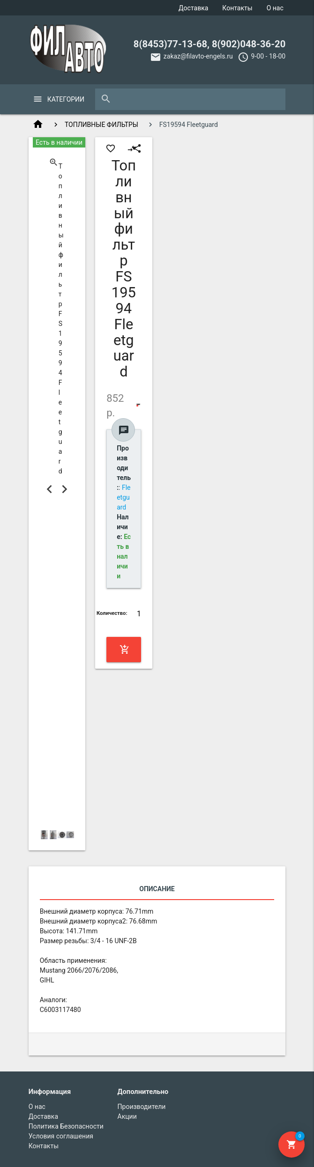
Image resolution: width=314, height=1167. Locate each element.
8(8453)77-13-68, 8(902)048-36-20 (209, 44)
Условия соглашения (61, 1136)
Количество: (112, 613)
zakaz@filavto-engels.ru (198, 56)
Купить (125, 649)
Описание (156, 889)
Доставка (193, 8)
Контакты (237, 8)
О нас (275, 8)
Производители (142, 1106)
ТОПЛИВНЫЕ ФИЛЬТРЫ (101, 124)
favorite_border (110, 148)
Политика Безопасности (66, 1126)
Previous (50, 489)
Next (64, 489)
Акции (127, 1116)
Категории (65, 99)
